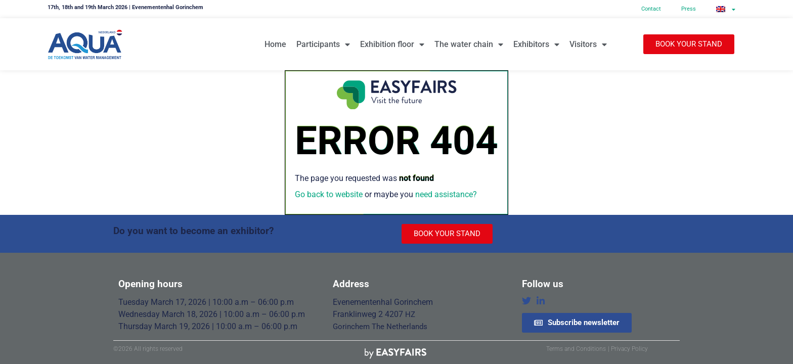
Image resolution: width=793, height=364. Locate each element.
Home (275, 44)
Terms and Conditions (576, 348)
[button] (688, 44)
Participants (323, 44)
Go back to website (329, 194)
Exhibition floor (392, 44)
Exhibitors (536, 44)
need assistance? (446, 194)
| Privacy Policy (628, 348)
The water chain (468, 44)
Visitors (588, 44)
